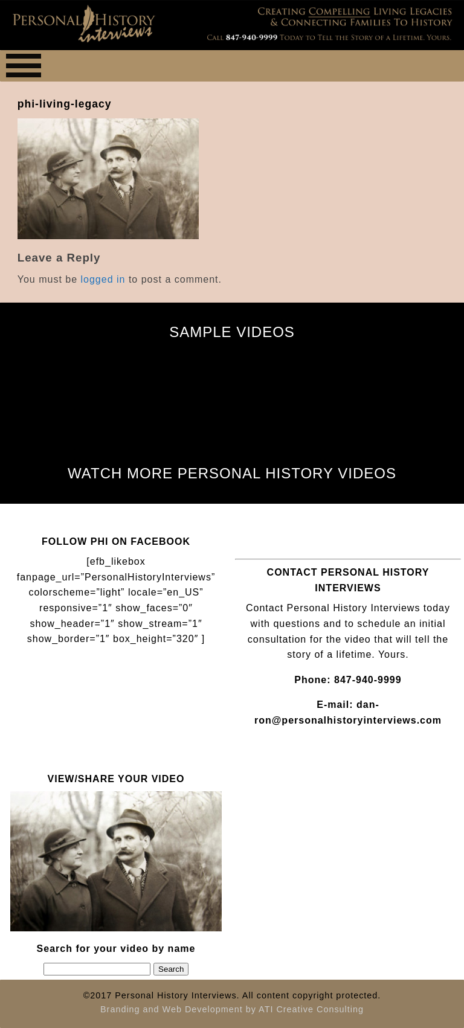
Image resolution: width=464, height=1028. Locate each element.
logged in (103, 279)
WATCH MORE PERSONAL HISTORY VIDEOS (232, 473)
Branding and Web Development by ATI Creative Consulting (232, 1009)
